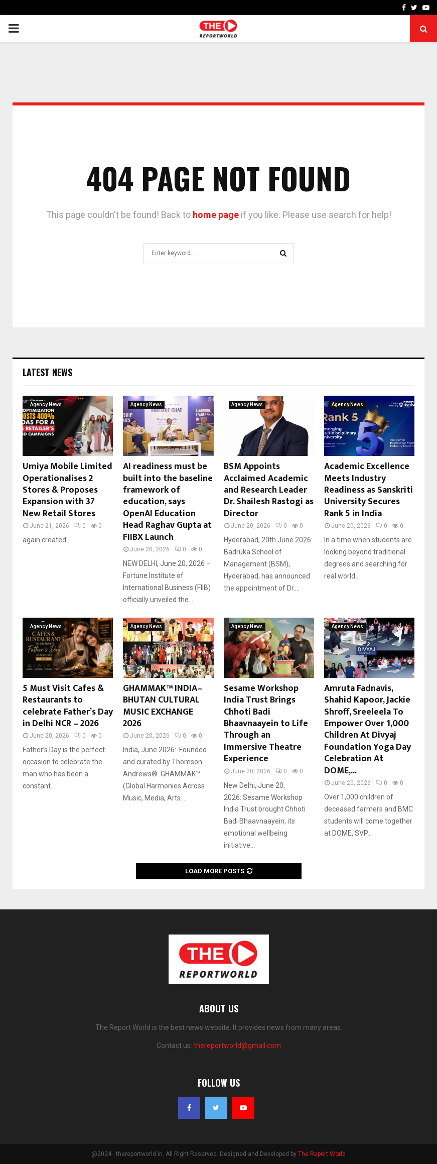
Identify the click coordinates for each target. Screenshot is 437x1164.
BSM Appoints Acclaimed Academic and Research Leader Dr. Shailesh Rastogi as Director (269, 490)
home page (216, 214)
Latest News (47, 372)
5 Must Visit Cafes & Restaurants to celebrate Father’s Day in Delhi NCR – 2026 (68, 706)
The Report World (322, 1153)
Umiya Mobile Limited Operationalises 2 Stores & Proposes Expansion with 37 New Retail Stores (67, 490)
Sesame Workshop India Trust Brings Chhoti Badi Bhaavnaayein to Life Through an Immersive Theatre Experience (266, 723)
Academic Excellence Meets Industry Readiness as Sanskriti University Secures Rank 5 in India (368, 490)
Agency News (46, 404)
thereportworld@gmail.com (237, 1045)
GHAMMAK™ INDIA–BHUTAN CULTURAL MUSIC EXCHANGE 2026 (162, 706)
